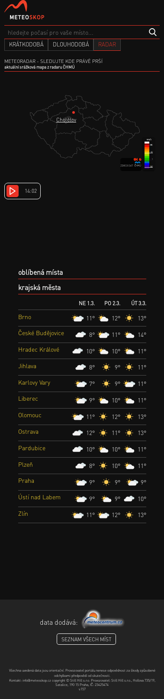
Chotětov (66, 119)
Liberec (28, 398)
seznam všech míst (86, 639)
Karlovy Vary (34, 382)
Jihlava (27, 365)
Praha (26, 480)
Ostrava (28, 431)
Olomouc (30, 415)
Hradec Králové (38, 349)
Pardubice (31, 448)
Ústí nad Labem (39, 497)
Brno (24, 316)
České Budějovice (41, 332)
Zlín (23, 513)
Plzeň (25, 464)
